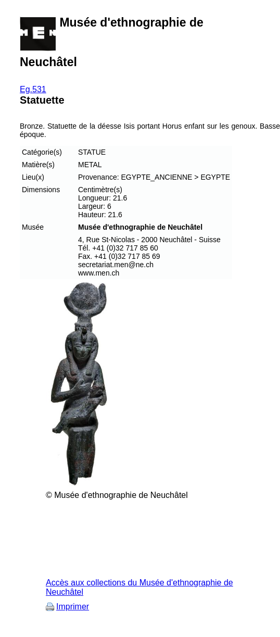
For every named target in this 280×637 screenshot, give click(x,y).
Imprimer (72, 606)
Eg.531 (33, 89)
